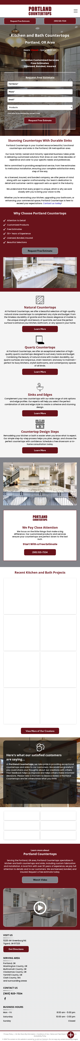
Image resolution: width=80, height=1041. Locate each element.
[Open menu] (76, 11)
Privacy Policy (8, 1034)
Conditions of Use (43, 1034)
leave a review (51, 775)
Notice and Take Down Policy (60, 1034)
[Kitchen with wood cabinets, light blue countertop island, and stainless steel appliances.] (58, 596)
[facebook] (5, 999)
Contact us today (52, 203)
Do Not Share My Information (25, 1034)
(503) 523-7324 (12, 993)
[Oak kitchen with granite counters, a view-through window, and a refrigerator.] (22, 596)
